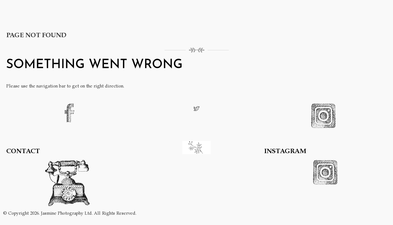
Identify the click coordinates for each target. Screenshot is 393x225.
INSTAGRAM (285, 150)
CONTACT (23, 150)
